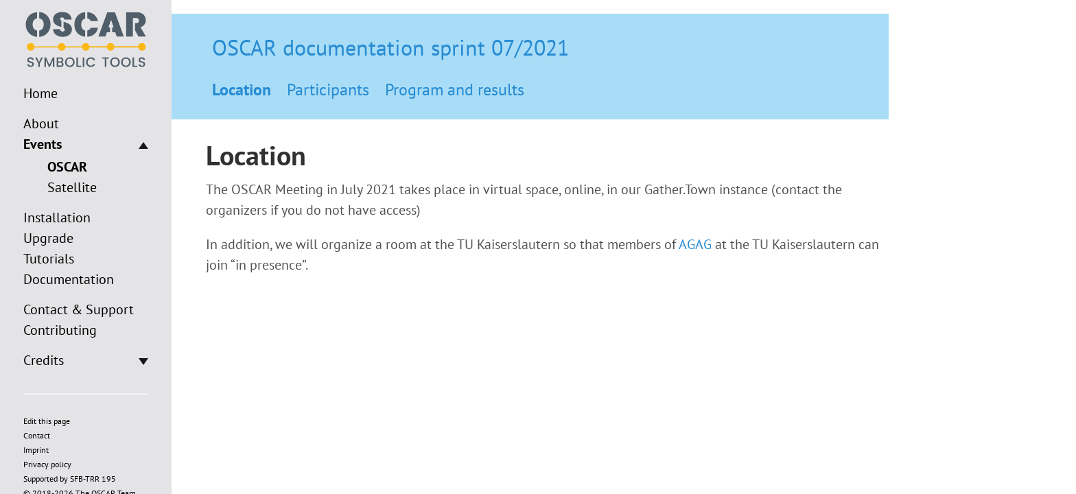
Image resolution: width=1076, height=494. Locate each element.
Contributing (60, 330)
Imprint (36, 450)
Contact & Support (78, 309)
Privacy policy (47, 464)
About (41, 123)
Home (40, 93)
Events (42, 144)
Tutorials (48, 259)
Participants (328, 89)
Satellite (72, 187)
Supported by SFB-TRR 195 (69, 478)
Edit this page (46, 421)
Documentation (68, 279)
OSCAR (67, 167)
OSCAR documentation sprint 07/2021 (390, 47)
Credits (43, 360)
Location (241, 89)
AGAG (695, 244)
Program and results (454, 89)
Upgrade (48, 238)
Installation (57, 217)
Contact (36, 435)
